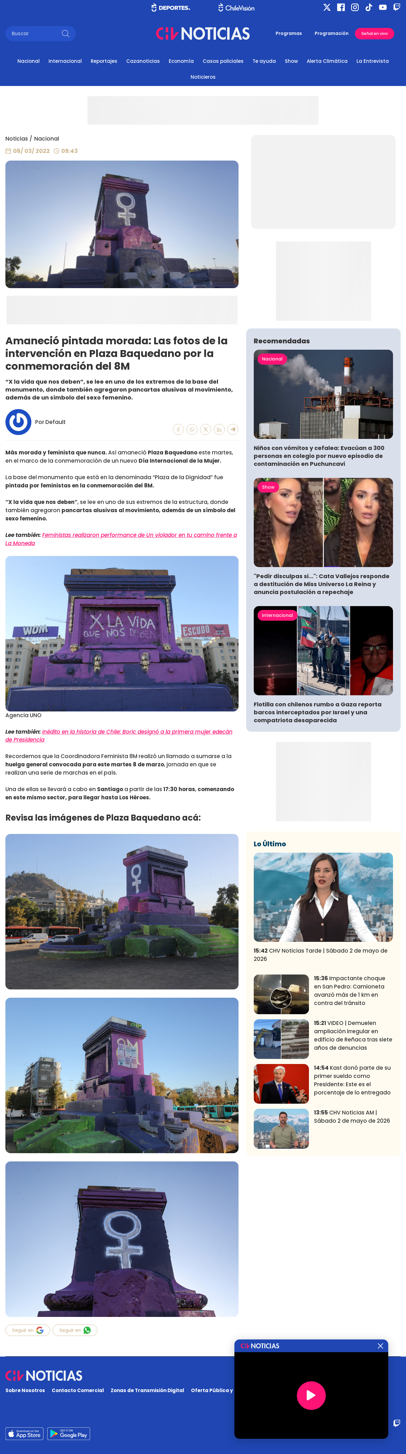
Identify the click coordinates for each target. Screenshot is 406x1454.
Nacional (28, 61)
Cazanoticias (143, 61)
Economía (181, 61)
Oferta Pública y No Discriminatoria (236, 1390)
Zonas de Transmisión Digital (147, 1390)
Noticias (16, 138)
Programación (332, 33)
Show (291, 61)
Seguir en (27, 1330)
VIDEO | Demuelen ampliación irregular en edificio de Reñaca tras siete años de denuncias (353, 1035)
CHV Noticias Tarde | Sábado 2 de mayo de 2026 (321, 955)
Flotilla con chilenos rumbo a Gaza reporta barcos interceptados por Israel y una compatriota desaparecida (318, 712)
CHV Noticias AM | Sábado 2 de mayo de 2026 (352, 1117)
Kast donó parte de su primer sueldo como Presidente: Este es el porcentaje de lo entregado (352, 1080)
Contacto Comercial (78, 1390)
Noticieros (203, 77)
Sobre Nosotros (25, 1390)
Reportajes (104, 61)
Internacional (65, 61)
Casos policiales (223, 61)
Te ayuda (264, 61)
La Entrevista (373, 61)
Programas (289, 33)
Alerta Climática (327, 61)
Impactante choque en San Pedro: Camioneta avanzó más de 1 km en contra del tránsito (349, 991)
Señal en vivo (374, 33)
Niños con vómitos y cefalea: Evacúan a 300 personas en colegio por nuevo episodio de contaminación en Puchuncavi (319, 456)
